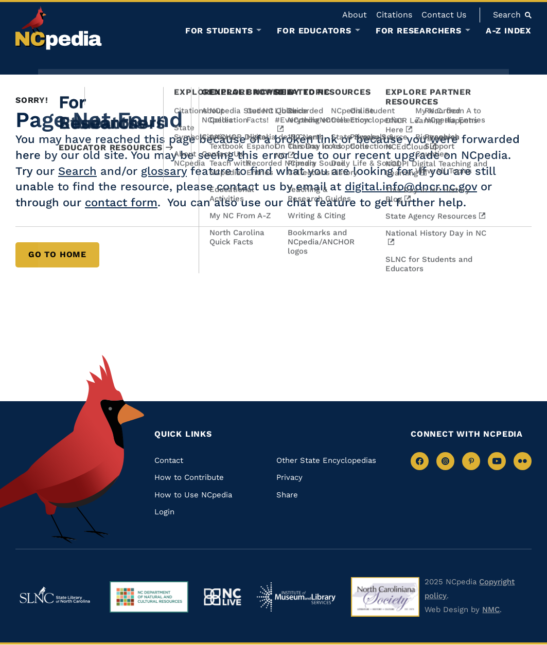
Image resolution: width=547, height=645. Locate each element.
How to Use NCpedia (193, 494)
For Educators (314, 30)
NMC (491, 609)
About (354, 15)
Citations (394, 15)
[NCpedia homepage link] (58, 28)
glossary (164, 171)
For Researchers (419, 30)
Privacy (289, 477)
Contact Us (443, 15)
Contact (168, 460)
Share (287, 494)
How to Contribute (189, 477)
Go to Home (57, 254)
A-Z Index (509, 30)
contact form (121, 202)
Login (164, 511)
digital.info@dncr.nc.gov (411, 186)
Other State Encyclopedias (326, 460)
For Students (219, 30)
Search (77, 171)
